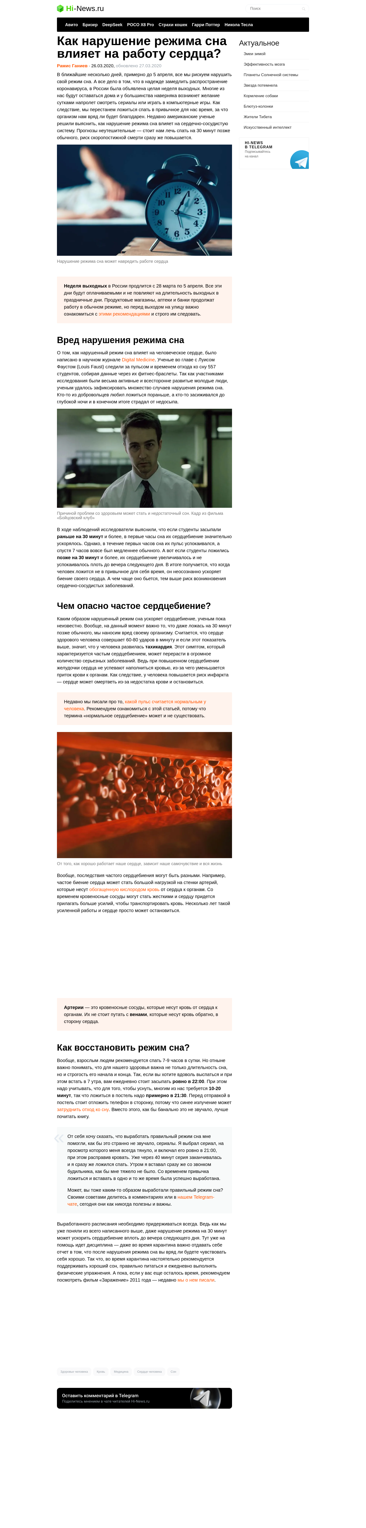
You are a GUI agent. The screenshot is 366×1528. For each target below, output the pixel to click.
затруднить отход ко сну (83, 1109)
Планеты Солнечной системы (271, 75)
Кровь (101, 1371)
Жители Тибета (258, 117)
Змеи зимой (255, 54)
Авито (71, 24)
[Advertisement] (144, 956)
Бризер (90, 24)
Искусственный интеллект (268, 127)
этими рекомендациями (124, 313)
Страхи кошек (173, 24)
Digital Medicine (138, 359)
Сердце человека (149, 1371)
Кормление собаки (261, 96)
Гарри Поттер (206, 24)
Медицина (121, 1371)
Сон (173, 1371)
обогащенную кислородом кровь (124, 889)
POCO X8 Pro (140, 24)
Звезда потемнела (260, 85)
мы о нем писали (196, 1280)
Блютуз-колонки (258, 106)
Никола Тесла (239, 24)
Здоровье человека (74, 1371)
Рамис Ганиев (72, 65)
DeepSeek (112, 24)
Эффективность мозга (264, 64)
